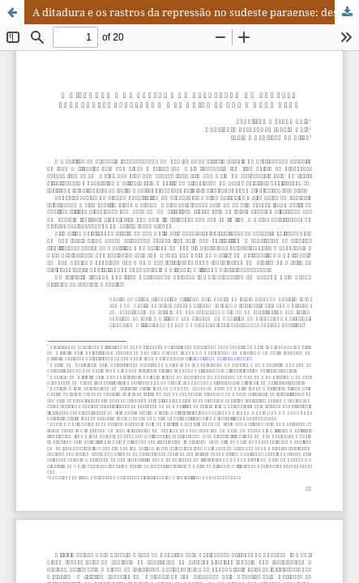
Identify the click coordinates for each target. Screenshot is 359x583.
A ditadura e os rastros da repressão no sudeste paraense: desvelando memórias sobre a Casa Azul (195, 12)
